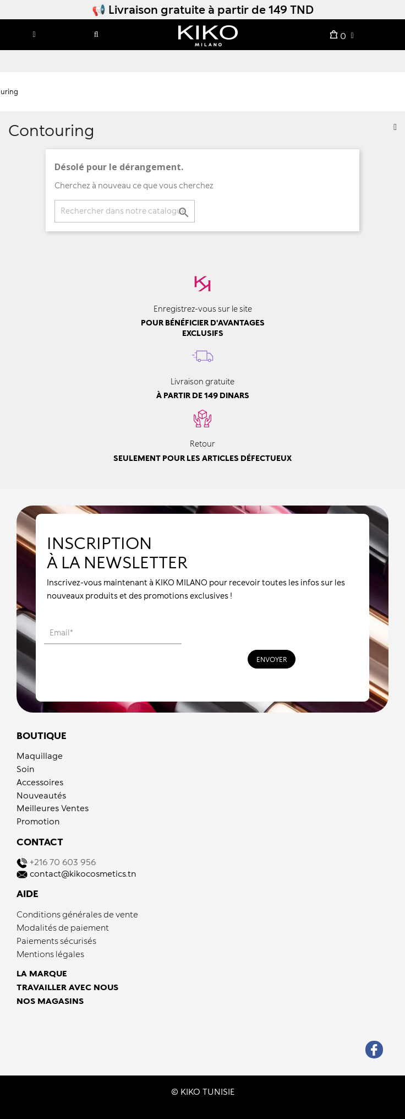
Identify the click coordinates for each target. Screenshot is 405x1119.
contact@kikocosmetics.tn (83, 873)
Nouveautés (41, 795)
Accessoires (40, 782)
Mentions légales (50, 954)
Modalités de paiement (63, 927)
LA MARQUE (42, 973)
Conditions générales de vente (77, 914)
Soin (26, 769)
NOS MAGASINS (50, 1001)
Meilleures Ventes (53, 808)
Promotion (38, 821)
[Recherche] (124, 211)
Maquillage (40, 756)
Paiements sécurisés (56, 941)
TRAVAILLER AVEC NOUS (67, 987)
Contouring (51, 130)
